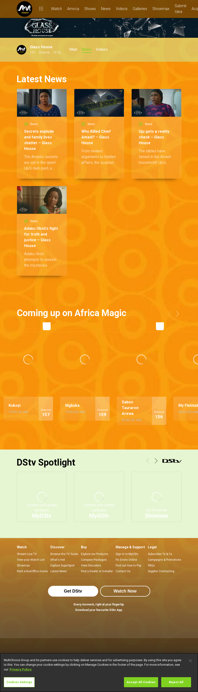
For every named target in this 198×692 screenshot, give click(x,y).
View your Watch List (31, 559)
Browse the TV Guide (64, 554)
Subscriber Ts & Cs (160, 554)
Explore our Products (94, 554)
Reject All (176, 682)
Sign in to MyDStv (127, 554)
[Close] (190, 660)
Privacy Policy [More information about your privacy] (21, 669)
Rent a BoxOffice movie (32, 571)
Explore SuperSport (62, 565)
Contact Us (123, 571)
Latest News (58, 571)
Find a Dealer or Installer (97, 571)
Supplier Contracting (161, 571)
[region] (99, 672)
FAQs (151, 565)
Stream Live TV (27, 554)
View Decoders (91, 565)
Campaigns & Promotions (164, 559)
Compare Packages (94, 559)
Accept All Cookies (141, 682)
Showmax (23, 565)
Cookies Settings (19, 682)
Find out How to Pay (128, 565)
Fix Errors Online (126, 559)
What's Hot (57, 559)
